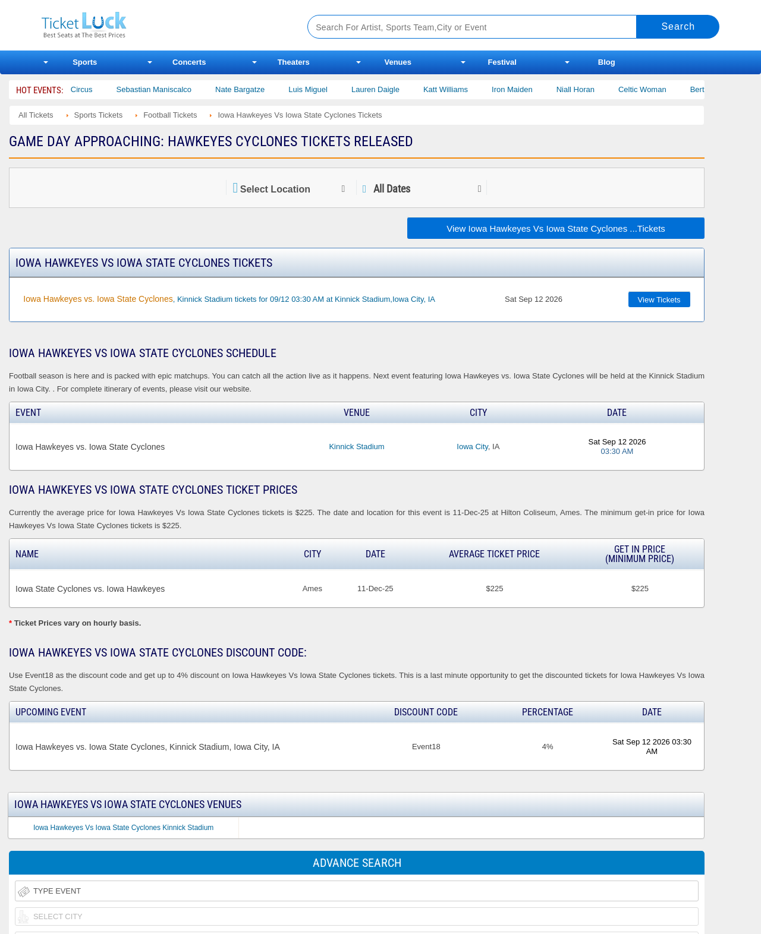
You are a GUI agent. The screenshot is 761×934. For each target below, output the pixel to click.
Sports (85, 62)
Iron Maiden (531, 89)
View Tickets (659, 299)
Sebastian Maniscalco (173, 89)
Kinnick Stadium (356, 446)
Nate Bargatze (259, 89)
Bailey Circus (89, 89)
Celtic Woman (662, 89)
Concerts (189, 62)
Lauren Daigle (395, 89)
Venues (397, 62)
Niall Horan (595, 89)
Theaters (294, 62)
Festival (502, 62)
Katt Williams (465, 89)
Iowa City (472, 446)
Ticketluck (160, 25)
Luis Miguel (327, 89)
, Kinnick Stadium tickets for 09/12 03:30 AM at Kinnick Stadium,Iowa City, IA (229, 299)
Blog (606, 62)
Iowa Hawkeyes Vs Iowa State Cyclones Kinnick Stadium (123, 827)
